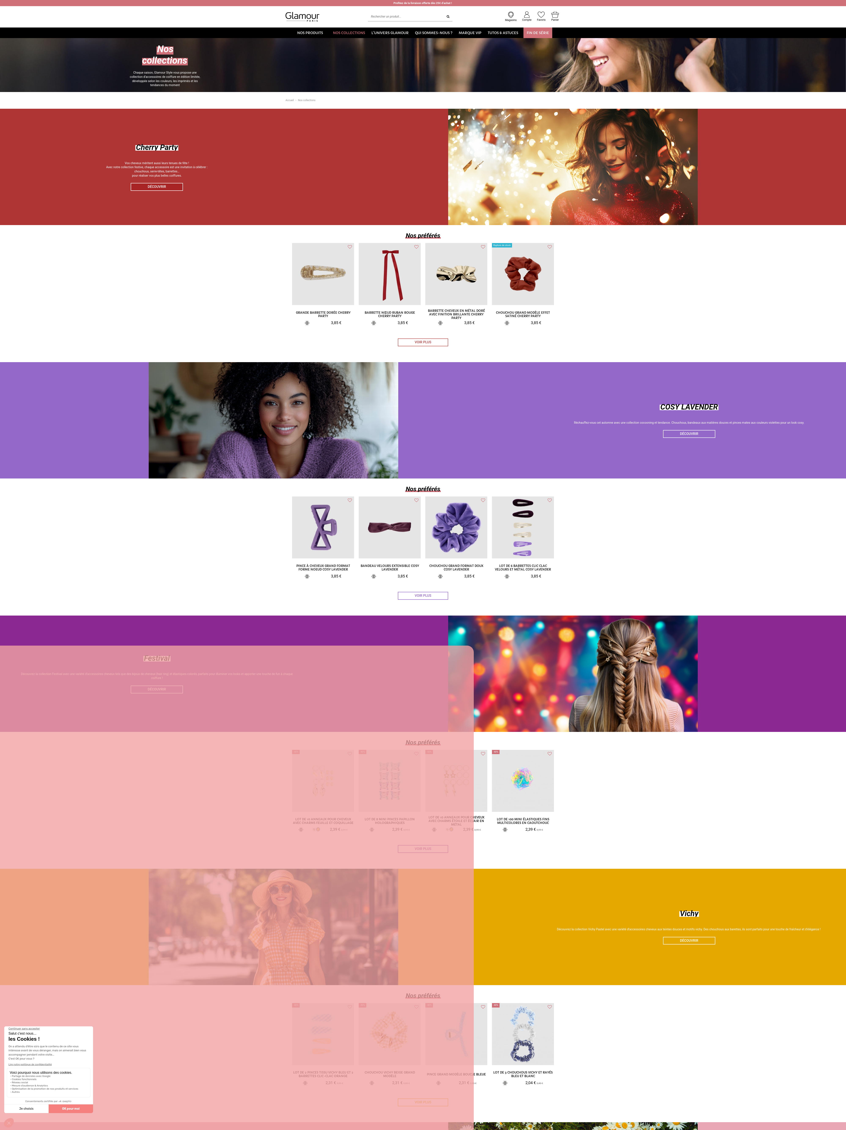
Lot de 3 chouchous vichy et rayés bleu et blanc (523, 1074)
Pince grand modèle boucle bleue (456, 1074)
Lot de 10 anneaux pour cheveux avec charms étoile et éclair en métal (456, 821)
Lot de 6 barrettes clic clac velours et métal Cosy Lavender (523, 567)
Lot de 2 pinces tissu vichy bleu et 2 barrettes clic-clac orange (323, 1074)
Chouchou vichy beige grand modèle (390, 1074)
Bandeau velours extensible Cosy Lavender (390, 567)
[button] (312, 32)
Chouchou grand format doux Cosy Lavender (456, 567)
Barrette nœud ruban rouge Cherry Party (390, 314)
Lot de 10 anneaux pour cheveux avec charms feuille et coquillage (323, 821)
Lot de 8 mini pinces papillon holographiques (390, 821)
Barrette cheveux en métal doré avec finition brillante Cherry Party (456, 314)
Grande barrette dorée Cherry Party (323, 314)
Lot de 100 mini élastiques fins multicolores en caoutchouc (523, 821)
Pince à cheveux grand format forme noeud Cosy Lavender (323, 567)
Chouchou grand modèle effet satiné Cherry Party (523, 314)
